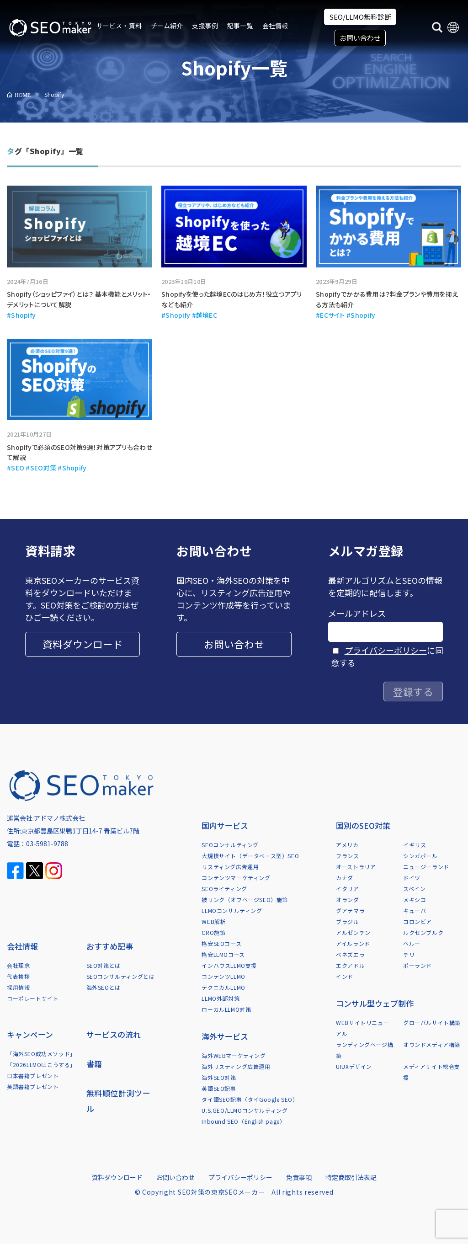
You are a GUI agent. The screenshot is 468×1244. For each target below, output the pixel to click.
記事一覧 (240, 25)
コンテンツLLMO (223, 976)
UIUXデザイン (354, 1066)
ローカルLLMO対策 (226, 1009)
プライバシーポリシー (386, 650)
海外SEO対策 (219, 1077)
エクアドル (350, 965)
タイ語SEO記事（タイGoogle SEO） (250, 1099)
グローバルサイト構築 (432, 1022)
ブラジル (347, 921)
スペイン (414, 888)
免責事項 (299, 1177)
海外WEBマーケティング (234, 1055)
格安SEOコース (221, 943)
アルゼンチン (353, 932)
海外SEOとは (103, 987)
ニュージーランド (426, 866)
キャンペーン (30, 1034)
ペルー (411, 943)
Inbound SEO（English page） (243, 1121)
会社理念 (18, 965)
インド (344, 976)
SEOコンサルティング (230, 845)
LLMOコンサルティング (232, 910)
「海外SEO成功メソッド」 (41, 1053)
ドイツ (411, 877)
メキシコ (414, 899)
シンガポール (420, 856)
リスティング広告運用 (230, 866)
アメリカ (347, 845)
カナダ (344, 877)
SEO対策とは (103, 965)
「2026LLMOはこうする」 (41, 1064)
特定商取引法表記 (351, 1177)
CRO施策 (213, 932)
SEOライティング (224, 888)
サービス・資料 (119, 25)
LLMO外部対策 (220, 998)
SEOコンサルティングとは (120, 976)
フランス (347, 856)
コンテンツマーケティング (236, 877)
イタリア (347, 888)
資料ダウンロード (83, 644)
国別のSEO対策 (363, 825)
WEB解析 (214, 921)
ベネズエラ (350, 954)
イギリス (414, 845)
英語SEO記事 (219, 1088)
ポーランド (417, 965)
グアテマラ (350, 910)
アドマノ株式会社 (59, 817)
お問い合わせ (360, 38)
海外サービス (225, 1036)
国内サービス (225, 825)
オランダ (347, 899)
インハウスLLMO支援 (229, 965)
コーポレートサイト (32, 998)
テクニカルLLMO (223, 987)
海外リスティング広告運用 (236, 1066)
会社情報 (275, 25)
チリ (409, 954)
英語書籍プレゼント (32, 1086)
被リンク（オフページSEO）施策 (245, 899)
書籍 (94, 1063)
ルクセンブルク (423, 932)
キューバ (414, 910)
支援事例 (205, 25)
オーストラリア (356, 866)
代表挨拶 (18, 976)
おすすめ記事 (109, 946)
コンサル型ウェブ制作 (375, 1003)
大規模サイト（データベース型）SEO (250, 856)
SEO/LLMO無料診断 (360, 16)
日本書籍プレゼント (32, 1075)
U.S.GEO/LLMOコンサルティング (244, 1110)
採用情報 (18, 987)
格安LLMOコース (223, 954)
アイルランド (353, 943)
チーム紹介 (167, 25)
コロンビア (417, 921)
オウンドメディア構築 (431, 1044)
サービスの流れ (113, 1034)
